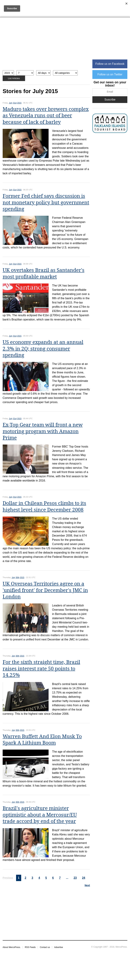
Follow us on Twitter (110, 74)
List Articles (14, 78)
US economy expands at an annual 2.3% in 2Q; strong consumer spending (43, 348)
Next (87, 885)
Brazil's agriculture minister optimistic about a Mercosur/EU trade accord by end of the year (40, 814)
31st (15, 103)
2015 (19, 103)
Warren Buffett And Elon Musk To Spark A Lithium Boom (42, 739)
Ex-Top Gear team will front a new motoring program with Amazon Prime (43, 431)
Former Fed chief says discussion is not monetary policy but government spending (46, 202)
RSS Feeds (30, 947)
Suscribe (109, 99)
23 (75, 877)
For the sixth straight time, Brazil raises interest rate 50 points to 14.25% (41, 668)
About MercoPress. (12, 947)
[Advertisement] (46, 45)
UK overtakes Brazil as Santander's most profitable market (43, 273)
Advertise (58, 947)
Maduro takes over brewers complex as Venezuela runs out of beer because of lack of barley (46, 115)
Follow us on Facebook (110, 63)
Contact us (45, 947)
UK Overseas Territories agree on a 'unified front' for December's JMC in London (45, 590)
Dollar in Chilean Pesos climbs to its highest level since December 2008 (44, 506)
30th (17, 577)
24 (83, 877)
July (11, 103)
